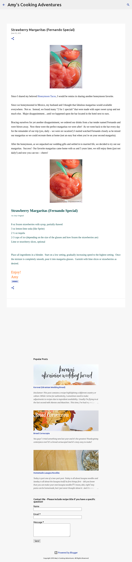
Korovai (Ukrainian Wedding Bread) (49, 387)
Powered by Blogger (66, 552)
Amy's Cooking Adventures (34, 4)
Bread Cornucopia (41, 433)
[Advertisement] (66, 330)
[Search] (65, 4)
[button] (12, 39)
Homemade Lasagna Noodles (46, 473)
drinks (15, 281)
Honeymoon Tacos (47, 96)
